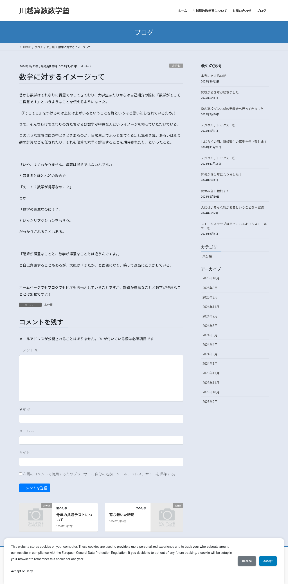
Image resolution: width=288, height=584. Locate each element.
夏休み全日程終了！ (215, 191)
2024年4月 (210, 344)
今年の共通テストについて (74, 517)
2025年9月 (210, 287)
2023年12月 (210, 373)
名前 (25, 409)
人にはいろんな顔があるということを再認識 (232, 207)
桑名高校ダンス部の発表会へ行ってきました (232, 108)
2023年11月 (210, 382)
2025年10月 (210, 278)
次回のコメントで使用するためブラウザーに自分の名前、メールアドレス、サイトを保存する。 (100, 474)
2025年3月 (210, 297)
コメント (28, 350)
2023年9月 (210, 401)
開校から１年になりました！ (221, 174)
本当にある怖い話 (213, 75)
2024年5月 (210, 335)
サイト (24, 452)
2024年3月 (210, 354)
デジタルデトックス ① (218, 158)
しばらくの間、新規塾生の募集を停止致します (234, 141)
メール (26, 430)
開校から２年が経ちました (220, 92)
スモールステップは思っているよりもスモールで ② (234, 225)
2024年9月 (210, 316)
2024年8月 (210, 325)
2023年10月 (210, 392)
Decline (243, 561)
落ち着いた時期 (121, 514)
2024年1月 (210, 363)
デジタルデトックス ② (218, 125)
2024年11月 (210, 306)
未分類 (176, 66)
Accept (267, 561)
